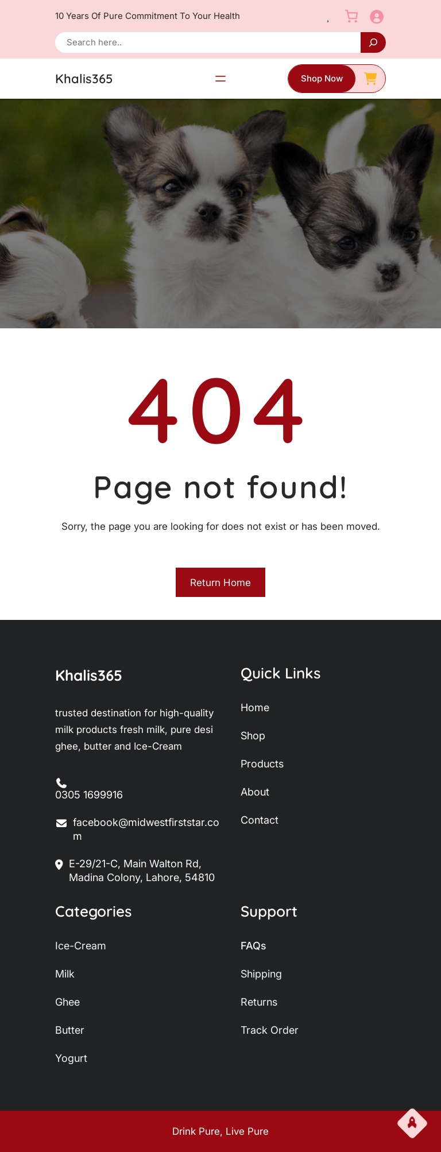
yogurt (71, 1058)
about (255, 792)
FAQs (253, 946)
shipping (261, 974)
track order (270, 1030)
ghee (67, 1002)
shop (253, 736)
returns (259, 1002)
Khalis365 (84, 79)
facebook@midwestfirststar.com (137, 829)
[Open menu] (220, 78)
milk (65, 974)
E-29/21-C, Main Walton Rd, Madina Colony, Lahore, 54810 (135, 871)
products (262, 764)
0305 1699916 (89, 795)
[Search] (373, 42)
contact (259, 820)
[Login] (376, 16)
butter (69, 1030)
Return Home (220, 582)
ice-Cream (80, 946)
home (255, 707)
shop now (322, 78)
